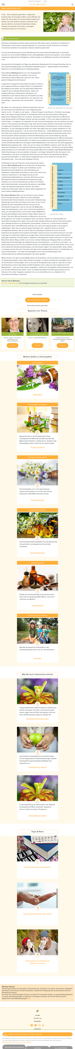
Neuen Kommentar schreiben (37, 300)
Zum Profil (12, 345)
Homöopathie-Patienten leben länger (37, 914)
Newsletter (37, 1040)
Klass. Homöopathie (37, 500)
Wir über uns (37, 1018)
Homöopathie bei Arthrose (38, 767)
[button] (32, 1025)
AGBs (37, 1035)
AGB (28, 998)
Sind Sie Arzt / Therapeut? (35, 1)
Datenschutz (37, 1032)
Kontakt (37, 1015)
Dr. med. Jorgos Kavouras (10, 283)
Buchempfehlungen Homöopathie (37, 867)
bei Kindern (38, 658)
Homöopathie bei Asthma (37, 816)
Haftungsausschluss (37, 1038)
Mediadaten (37, 1021)
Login (45, 1)
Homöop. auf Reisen (37, 447)
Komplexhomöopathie (37, 553)
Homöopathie (37, 395)
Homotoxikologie (37, 606)
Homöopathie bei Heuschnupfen (37, 719)
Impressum (37, 1029)
